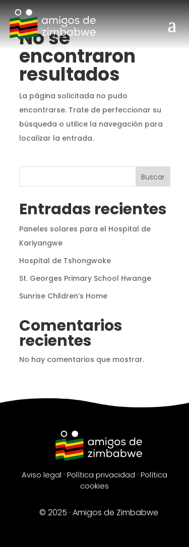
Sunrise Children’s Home (63, 296)
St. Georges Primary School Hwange (85, 278)
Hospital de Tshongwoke (65, 261)
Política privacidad (101, 474)
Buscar (153, 177)
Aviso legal (41, 474)
